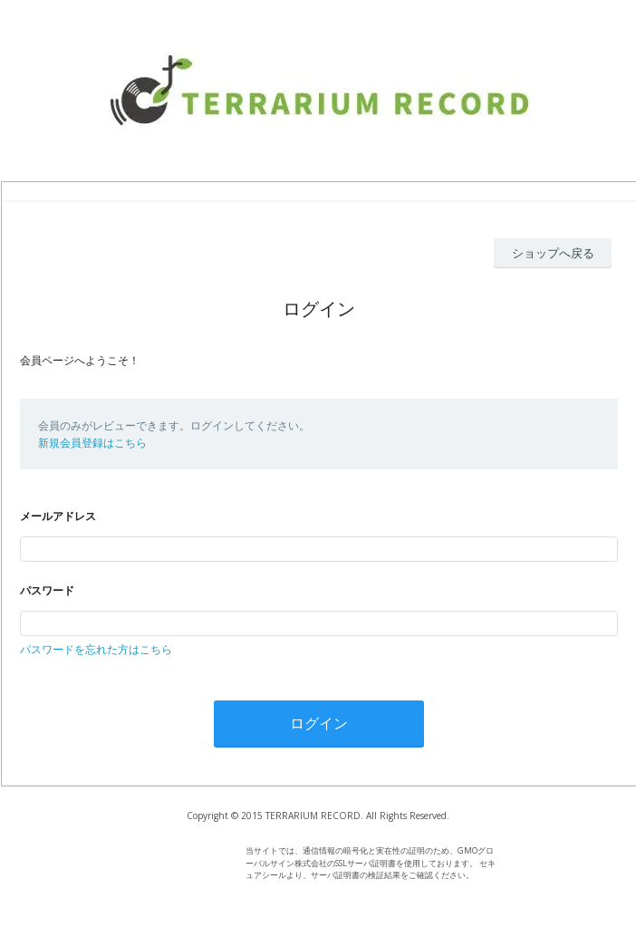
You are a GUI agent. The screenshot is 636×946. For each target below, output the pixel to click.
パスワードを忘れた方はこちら (96, 649)
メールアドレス (58, 516)
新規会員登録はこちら (92, 442)
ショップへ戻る (553, 253)
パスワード (47, 590)
